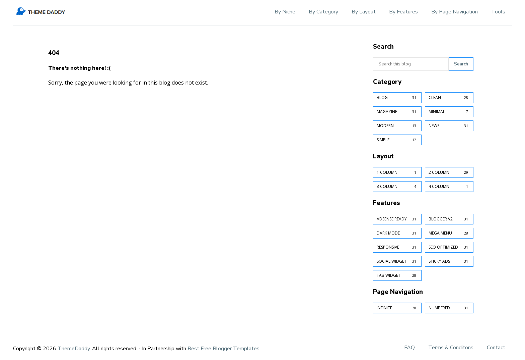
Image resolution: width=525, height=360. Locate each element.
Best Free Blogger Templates (223, 348)
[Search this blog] (411, 64)
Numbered (449, 308)
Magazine (397, 111)
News (449, 125)
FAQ (409, 347)
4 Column (449, 186)
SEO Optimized (449, 247)
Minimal (449, 111)
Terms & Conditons (450, 347)
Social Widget (397, 261)
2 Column (449, 172)
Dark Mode (397, 233)
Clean (449, 97)
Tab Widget (397, 275)
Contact (496, 347)
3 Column (397, 186)
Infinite (397, 308)
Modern (397, 125)
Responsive (397, 247)
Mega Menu (449, 233)
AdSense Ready (397, 219)
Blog (397, 97)
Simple (397, 140)
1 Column (397, 172)
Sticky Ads (449, 261)
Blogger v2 (449, 219)
